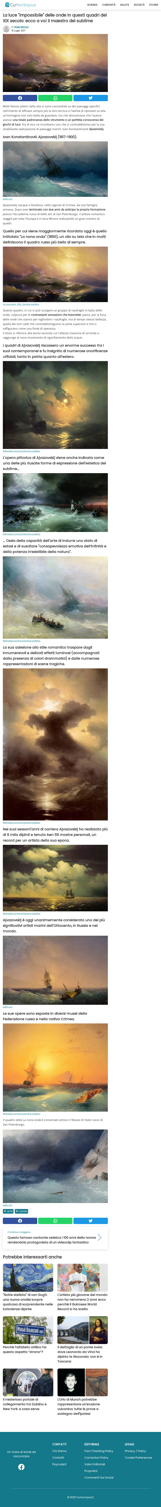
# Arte (8, 1211)
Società (139, 5)
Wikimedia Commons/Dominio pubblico (21, 451)
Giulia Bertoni (21, 27)
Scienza (92, 5)
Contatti (58, 1458)
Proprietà (90, 1471)
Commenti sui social (99, 1477)
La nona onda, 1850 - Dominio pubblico (21, 304)
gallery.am (7, 198)
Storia (153, 5)
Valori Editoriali (94, 1464)
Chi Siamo (59, 1451)
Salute (124, 5)
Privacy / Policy (135, 1451)
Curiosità (108, 5)
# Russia (21, 1211)
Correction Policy (96, 1458)
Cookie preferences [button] (138, 1458)
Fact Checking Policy (98, 1451)
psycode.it (59, 1464)
